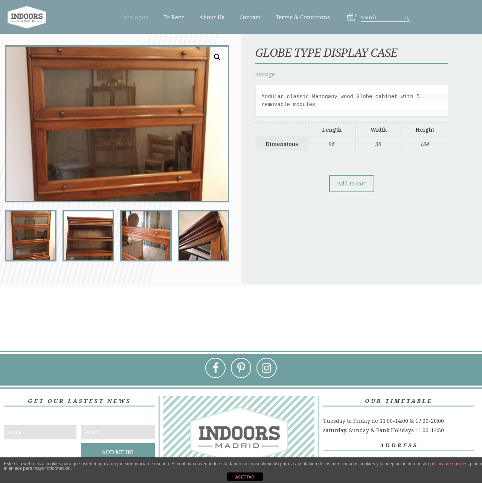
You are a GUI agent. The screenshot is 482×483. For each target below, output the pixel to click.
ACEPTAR (244, 477)
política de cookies (449, 463)
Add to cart (351, 183)
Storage (265, 74)
